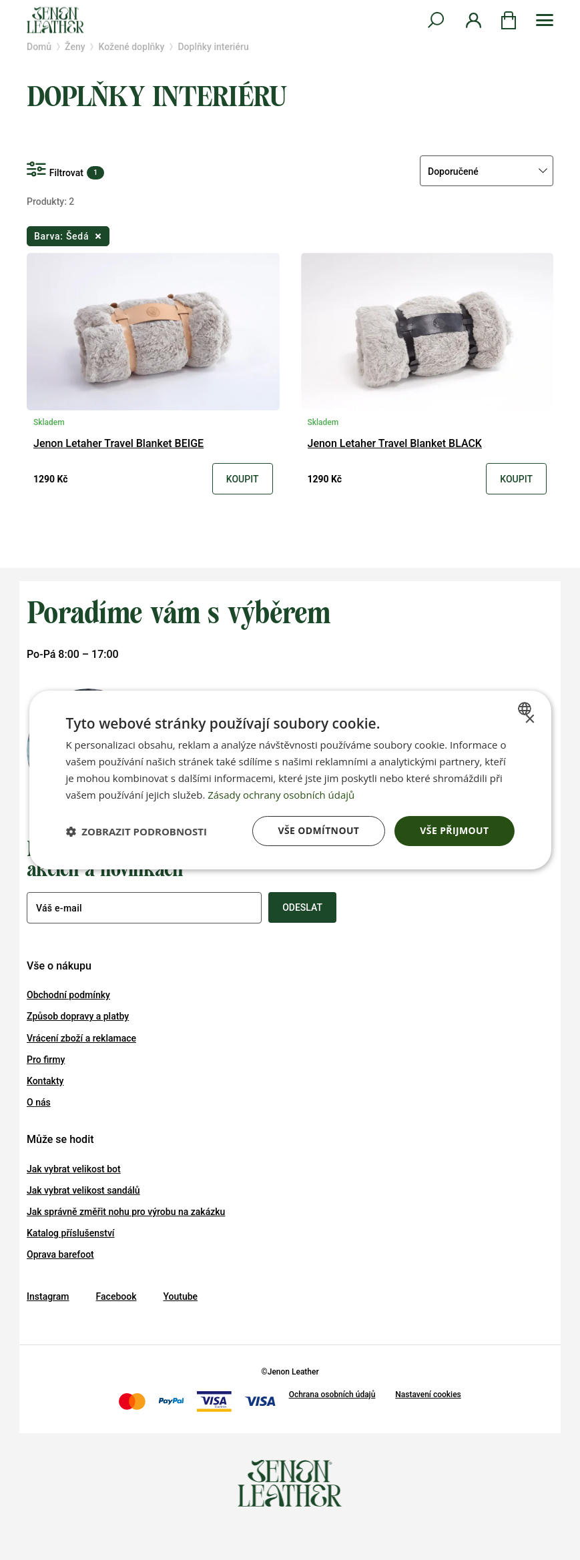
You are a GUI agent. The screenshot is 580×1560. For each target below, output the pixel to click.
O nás (39, 1102)
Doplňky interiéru (213, 46)
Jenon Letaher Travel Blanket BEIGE (118, 444)
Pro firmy (46, 1059)
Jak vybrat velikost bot (74, 1169)
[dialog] (290, 780)
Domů (39, 46)
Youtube (180, 1296)
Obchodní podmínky (68, 995)
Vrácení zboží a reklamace (81, 1038)
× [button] (530, 720)
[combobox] (526, 708)
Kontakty (45, 1081)
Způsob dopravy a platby (78, 1016)
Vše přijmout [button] (454, 830)
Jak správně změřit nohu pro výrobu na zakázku (126, 1211)
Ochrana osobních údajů (332, 1394)
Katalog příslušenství (71, 1233)
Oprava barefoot (60, 1254)
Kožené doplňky (132, 46)
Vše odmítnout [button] (318, 830)
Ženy (75, 46)
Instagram (48, 1296)
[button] (136, 831)
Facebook (116, 1296)
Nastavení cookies (428, 1394)
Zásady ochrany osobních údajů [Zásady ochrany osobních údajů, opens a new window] (281, 794)
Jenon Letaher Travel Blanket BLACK (395, 444)
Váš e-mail (59, 908)
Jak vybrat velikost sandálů (83, 1190)
